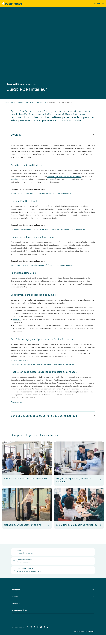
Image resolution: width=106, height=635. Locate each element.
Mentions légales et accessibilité (84, 631)
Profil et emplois (7, 102)
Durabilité (19, 102)
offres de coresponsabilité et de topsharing (64, 176)
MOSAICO (17, 319)
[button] (102, 3)
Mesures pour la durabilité (35, 102)
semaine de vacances (19, 179)
